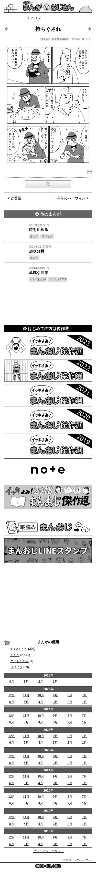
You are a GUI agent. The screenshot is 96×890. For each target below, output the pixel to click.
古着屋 (15, 198)
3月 (26, 681)
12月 (11, 695)
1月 (55, 681)
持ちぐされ (48, 29)
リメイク (16, 667)
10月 (40, 695)
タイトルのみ (19, 661)
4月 (11, 681)
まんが (14, 655)
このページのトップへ (77, 860)
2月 (40, 681)
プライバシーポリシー (48, 851)
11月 (26, 695)
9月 (55, 695)
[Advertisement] (48, 303)
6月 (11, 702)
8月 (69, 695)
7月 (84, 695)
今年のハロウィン (71, 198)
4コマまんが (18, 649)
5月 (26, 702)
